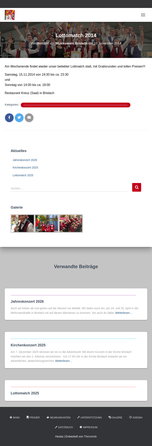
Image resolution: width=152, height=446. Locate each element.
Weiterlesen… (124, 312)
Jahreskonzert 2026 (25, 160)
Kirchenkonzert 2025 (25, 167)
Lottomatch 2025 (23, 175)
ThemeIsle (90, 436)
